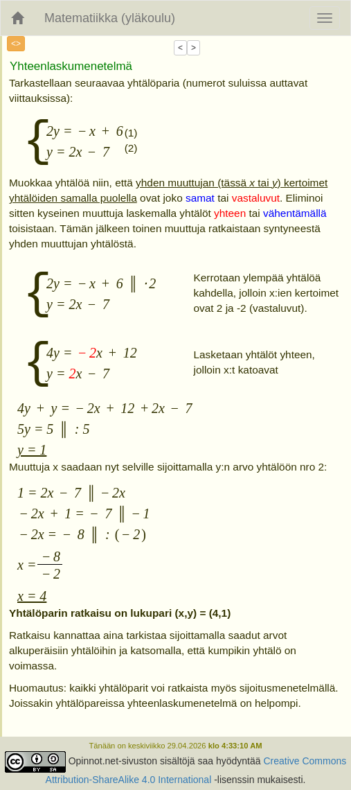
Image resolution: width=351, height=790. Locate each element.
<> (16, 44)
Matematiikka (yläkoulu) (109, 18)
